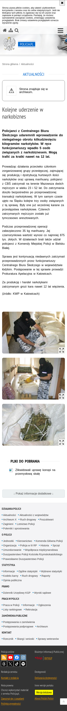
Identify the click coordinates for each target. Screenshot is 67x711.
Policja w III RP (28, 545)
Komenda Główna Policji (49, 541)
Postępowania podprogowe (18, 626)
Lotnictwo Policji (26, 524)
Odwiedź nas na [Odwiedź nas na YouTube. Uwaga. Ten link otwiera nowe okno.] (10, 657)
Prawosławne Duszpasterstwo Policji (23, 559)
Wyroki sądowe (42, 592)
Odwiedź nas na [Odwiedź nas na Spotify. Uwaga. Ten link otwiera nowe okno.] (23, 664)
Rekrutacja (31, 609)
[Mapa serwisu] (11, 30)
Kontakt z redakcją (10, 678)
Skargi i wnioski (25, 638)
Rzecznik (8, 638)
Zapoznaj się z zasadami (12, 698)
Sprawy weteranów (48, 638)
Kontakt (7, 632)
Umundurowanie (12, 549)
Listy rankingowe (12, 609)
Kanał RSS (4, 657)
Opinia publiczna (12, 580)
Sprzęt (56, 545)
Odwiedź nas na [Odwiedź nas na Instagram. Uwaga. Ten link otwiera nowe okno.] (23, 657)
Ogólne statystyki (28, 571)
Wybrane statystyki (51, 571)
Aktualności (27, 64)
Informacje (9, 571)
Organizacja (10, 545)
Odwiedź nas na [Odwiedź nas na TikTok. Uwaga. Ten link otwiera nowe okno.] (17, 664)
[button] (60, 30)
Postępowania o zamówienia (19, 622)
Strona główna (10, 64)
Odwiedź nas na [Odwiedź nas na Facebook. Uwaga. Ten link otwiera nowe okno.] (17, 657)
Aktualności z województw (33, 515)
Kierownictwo (24, 541)
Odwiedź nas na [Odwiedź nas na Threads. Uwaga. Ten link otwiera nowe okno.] (4, 664)
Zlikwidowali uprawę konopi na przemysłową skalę (35, 471)
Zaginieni (8, 524)
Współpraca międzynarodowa (41, 549)
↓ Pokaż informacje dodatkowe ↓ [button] (34, 493)
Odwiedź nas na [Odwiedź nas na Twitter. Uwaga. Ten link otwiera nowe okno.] (10, 664)
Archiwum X (10, 519)
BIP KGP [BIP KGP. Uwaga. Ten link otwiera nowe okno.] (48, 658)
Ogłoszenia (44, 605)
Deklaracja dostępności (46, 678)
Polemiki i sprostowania (16, 528)
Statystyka (8, 565)
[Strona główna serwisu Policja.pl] (5, 30)
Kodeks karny (10, 575)
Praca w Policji (10, 599)
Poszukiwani (47, 519)
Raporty (45, 575)
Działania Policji (11, 509)
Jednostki (8, 541)
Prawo (5, 586)
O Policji (7, 535)
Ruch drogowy (28, 519)
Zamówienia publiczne (15, 616)
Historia (44, 545)
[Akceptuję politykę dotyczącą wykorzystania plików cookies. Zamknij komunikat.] (62, 3)
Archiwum (42, 626)
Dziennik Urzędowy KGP (17, 592)
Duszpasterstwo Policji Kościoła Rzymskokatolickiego (32, 554)
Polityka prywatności (11, 703)
